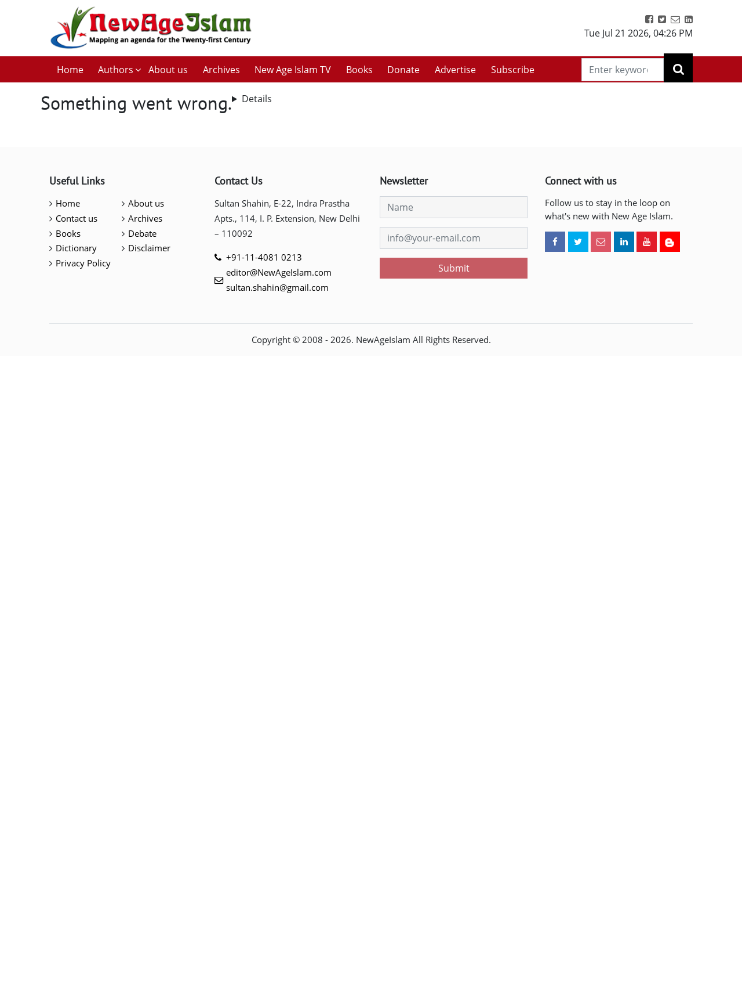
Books (359, 69)
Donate (403, 69)
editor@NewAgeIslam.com (279, 272)
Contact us (76, 218)
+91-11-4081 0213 (264, 257)
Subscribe (512, 69)
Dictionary (76, 248)
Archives (221, 69)
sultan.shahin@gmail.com (277, 287)
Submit (454, 268)
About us (168, 69)
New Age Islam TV (292, 69)
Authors (115, 69)
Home (70, 69)
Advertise (455, 69)
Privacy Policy (83, 263)
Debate (142, 233)
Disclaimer (149, 248)
